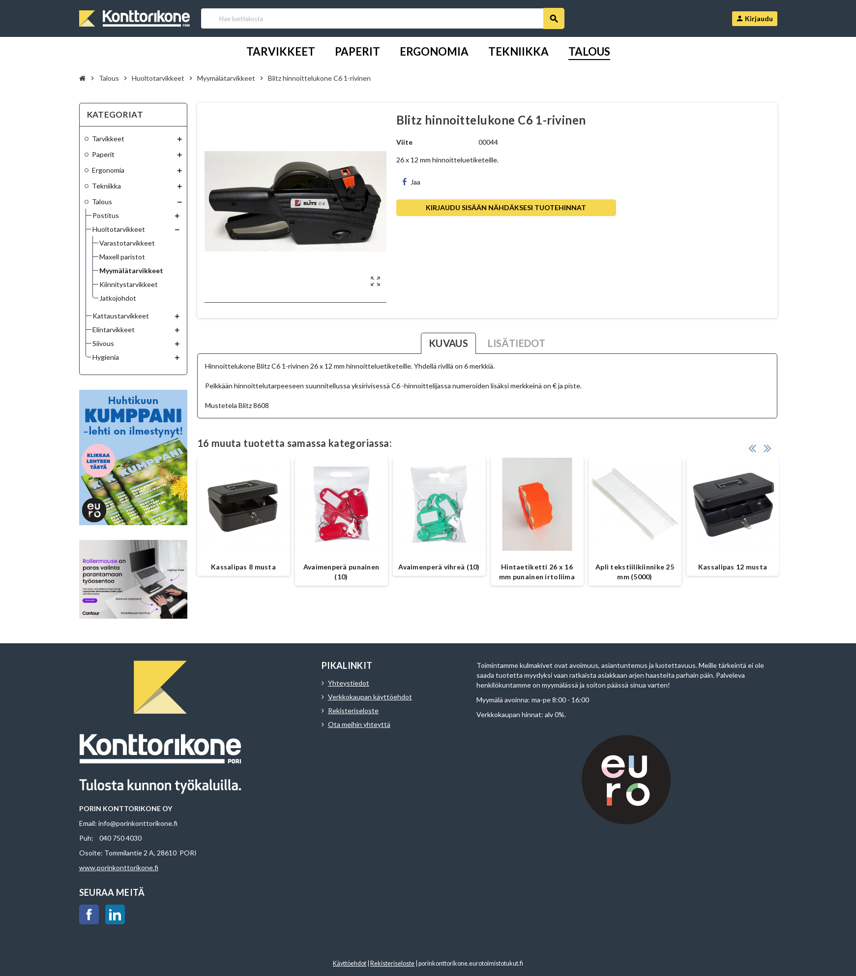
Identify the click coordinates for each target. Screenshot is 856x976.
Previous (752, 448)
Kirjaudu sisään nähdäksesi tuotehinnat (506, 207)
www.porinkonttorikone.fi (118, 867)
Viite (404, 142)
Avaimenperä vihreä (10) (438, 567)
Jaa (411, 182)
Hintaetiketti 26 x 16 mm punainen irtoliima (537, 572)
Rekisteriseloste (353, 710)
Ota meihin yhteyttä (359, 724)
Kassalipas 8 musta (243, 567)
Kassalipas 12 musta (732, 567)
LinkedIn (115, 914)
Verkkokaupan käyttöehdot (370, 697)
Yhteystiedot (348, 683)
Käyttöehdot (349, 963)
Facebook (89, 914)
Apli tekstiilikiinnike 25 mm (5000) (634, 572)
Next (767, 448)
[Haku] (382, 18)
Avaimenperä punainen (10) (341, 572)
